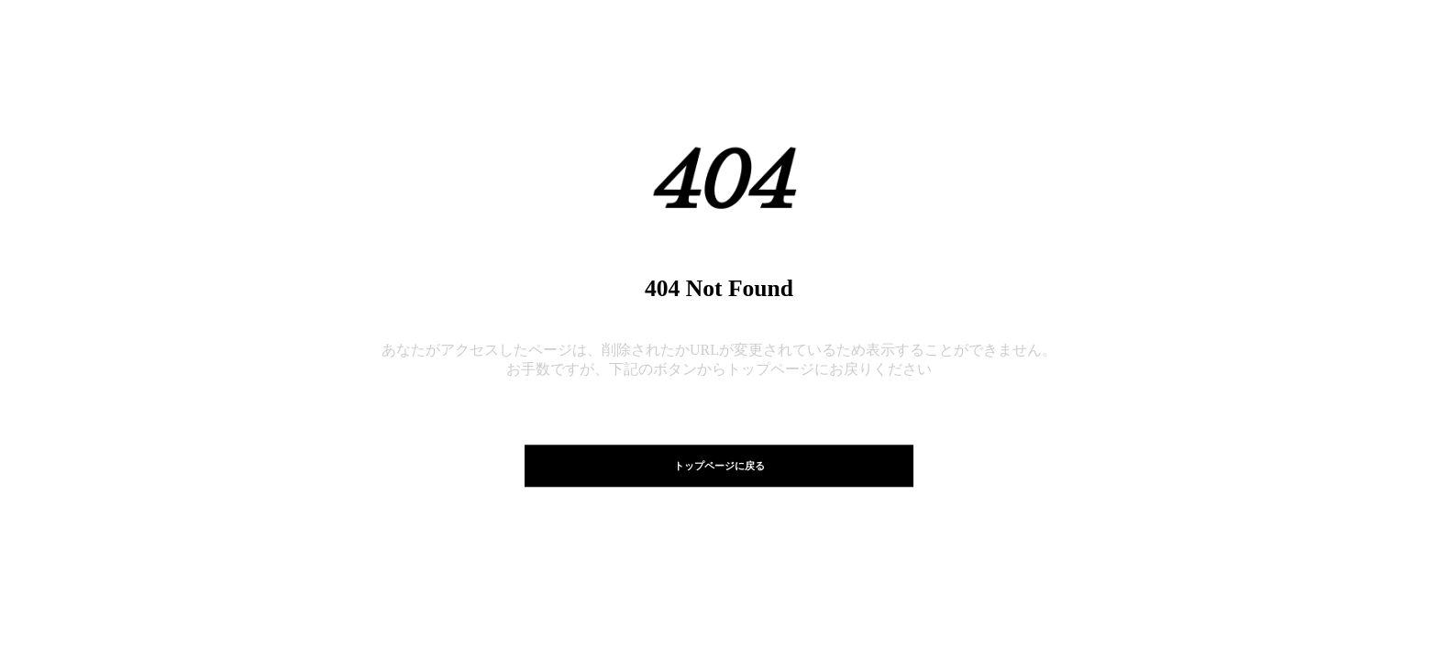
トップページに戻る (719, 465)
